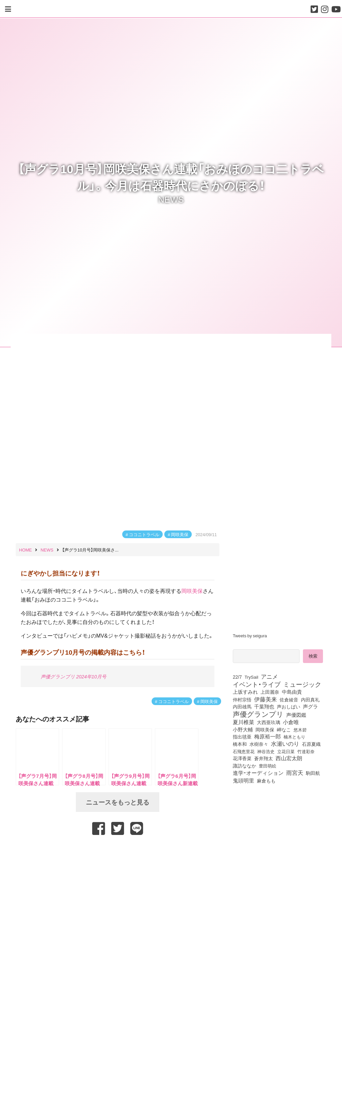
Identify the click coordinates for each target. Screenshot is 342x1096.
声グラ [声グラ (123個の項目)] (310, 706)
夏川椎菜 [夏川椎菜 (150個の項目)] (243, 722)
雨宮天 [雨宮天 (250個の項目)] (294, 772)
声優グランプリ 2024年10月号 (73, 676)
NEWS (171, 199)
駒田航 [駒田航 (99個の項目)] (313, 773)
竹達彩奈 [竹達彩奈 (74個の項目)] (306, 751)
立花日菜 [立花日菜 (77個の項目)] (286, 751)
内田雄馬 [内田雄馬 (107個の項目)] (242, 706)
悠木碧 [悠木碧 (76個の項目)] (300, 729)
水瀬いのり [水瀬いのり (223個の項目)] (285, 743)
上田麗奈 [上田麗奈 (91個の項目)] (270, 691)
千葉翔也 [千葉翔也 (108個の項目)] (264, 706)
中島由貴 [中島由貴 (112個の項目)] (292, 691)
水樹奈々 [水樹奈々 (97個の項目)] (258, 744)
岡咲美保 (179, 534)
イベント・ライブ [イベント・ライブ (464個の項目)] (257, 684)
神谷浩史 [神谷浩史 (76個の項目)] (266, 751)
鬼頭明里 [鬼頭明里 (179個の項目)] (243, 780)
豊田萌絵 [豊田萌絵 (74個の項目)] (267, 765)
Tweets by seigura (250, 635)
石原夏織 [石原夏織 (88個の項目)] (311, 743)
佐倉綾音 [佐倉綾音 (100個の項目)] (289, 699)
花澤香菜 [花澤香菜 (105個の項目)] (242, 758)
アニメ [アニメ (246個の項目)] (269, 676)
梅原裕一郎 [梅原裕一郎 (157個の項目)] (267, 736)
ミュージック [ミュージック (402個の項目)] (302, 684)
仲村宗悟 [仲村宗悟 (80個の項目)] (242, 699)
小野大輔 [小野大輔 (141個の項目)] (243, 729)
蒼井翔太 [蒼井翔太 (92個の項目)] (263, 758)
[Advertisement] (117, 853)
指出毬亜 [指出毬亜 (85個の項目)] (242, 736)
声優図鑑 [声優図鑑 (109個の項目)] (296, 714)
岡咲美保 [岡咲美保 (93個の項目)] (264, 729)
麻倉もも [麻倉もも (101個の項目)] (266, 780)
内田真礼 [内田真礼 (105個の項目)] (310, 699)
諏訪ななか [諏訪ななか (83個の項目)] (244, 765)
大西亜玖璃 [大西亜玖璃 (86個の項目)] (268, 722)
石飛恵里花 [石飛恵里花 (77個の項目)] (243, 751)
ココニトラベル (144, 534)
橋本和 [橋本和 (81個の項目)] (240, 743)
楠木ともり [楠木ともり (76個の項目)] (294, 736)
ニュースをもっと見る (117, 802)
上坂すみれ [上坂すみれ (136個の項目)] (245, 691)
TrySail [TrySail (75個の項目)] (251, 677)
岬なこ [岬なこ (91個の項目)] (284, 729)
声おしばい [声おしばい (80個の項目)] (288, 706)
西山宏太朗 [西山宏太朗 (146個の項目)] (289, 758)
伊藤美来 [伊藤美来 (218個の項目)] (265, 699)
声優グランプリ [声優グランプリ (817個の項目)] (258, 713)
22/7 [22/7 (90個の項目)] (237, 676)
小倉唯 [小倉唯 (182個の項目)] (291, 721)
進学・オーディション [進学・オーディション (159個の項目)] (258, 773)
